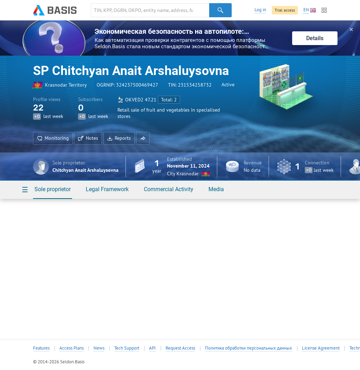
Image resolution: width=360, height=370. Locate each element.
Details (314, 38)
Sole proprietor (52, 189)
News (99, 348)
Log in (260, 10)
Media (216, 189)
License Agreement (321, 348)
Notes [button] (88, 138)
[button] (142, 138)
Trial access (285, 10)
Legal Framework (107, 189)
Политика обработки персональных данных (248, 348)
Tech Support (126, 348)
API (152, 348)
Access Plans (71, 348)
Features (41, 348)
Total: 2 (169, 99)
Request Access (180, 348)
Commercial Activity (168, 189)
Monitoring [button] (53, 138)
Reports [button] (119, 138)
